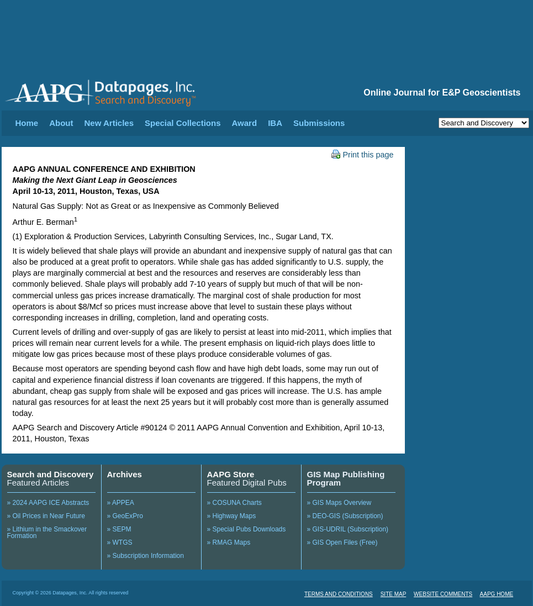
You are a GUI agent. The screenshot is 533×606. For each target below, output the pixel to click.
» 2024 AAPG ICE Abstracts (48, 503)
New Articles (109, 123)
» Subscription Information (145, 556)
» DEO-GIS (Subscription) (345, 516)
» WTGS (120, 542)
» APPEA (120, 503)
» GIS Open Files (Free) (342, 542)
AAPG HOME (497, 594)
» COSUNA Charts (234, 503)
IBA (275, 123)
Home (27, 123)
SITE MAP (394, 594)
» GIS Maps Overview (339, 503)
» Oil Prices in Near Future (46, 516)
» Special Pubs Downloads (246, 529)
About (61, 123)
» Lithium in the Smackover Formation (47, 532)
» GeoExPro (125, 516)
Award (244, 123)
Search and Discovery (50, 474)
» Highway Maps (231, 516)
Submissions (319, 123)
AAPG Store (231, 474)
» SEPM (119, 529)
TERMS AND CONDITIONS (338, 594)
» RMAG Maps (229, 542)
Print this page (362, 154)
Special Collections (183, 123)
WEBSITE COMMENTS (443, 594)
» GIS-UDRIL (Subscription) (348, 529)
